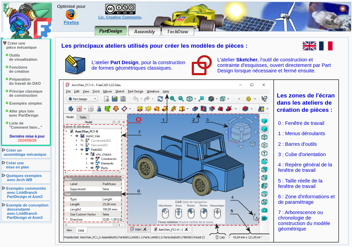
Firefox (71, 20)
